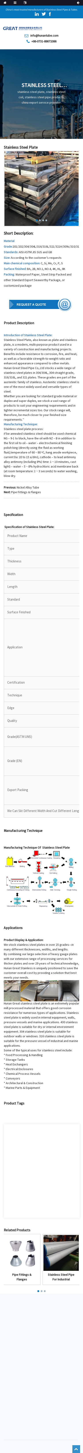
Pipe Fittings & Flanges (26, 492)
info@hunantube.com (44, 36)
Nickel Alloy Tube (28, 488)
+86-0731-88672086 (43, 42)
